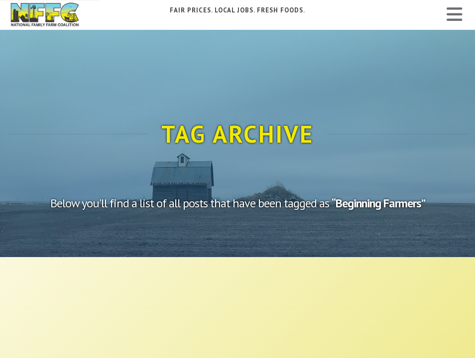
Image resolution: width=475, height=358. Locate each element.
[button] (455, 14)
